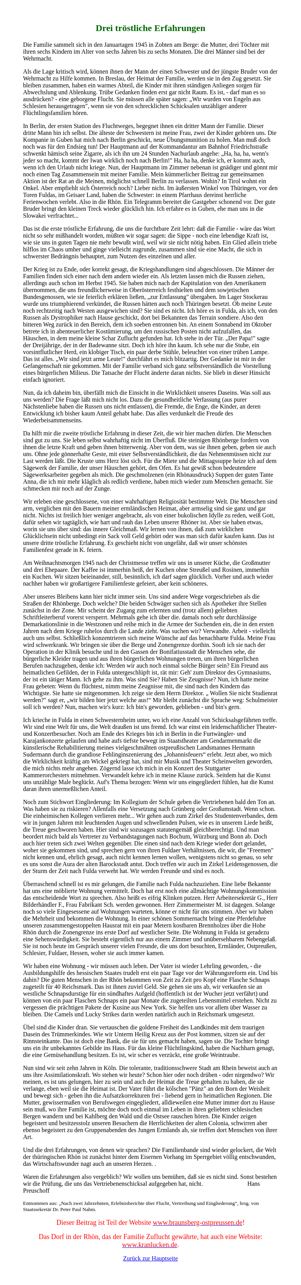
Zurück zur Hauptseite (150, 1258)
